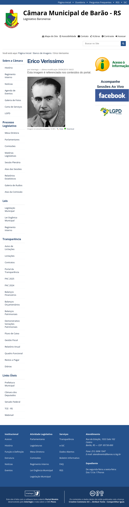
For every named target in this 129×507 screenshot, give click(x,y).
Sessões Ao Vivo (111, 86)
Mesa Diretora (37, 451)
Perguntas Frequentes (100, 2)
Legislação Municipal (40, 476)
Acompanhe (110, 81)
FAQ (61, 464)
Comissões (35, 457)
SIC (125, 2)
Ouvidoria (80, 2)
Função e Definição (14, 451)
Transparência (12, 239)
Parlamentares (37, 439)
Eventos (9, 470)
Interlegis (28, 501)
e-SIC (61, 445)
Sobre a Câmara (13, 60)
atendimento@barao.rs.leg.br (107, 454)
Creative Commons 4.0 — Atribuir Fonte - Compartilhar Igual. (97, 501)
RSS (117, 2)
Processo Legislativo (9, 124)
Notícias (9, 464)
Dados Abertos (66, 451)
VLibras (96, 36)
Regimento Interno (39, 464)
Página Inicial (64, 2)
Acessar (122, 36)
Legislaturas (36, 445)
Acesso (8, 439)
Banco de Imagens (42, 53)
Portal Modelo (51, 499)
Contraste (109, 36)
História (9, 445)
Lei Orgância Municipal (41, 470)
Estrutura (9, 457)
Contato (85, 36)
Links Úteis (10, 375)
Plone (53, 501)
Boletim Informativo (69, 457)
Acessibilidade (69, 36)
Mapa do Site (51, 36)
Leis (5, 201)
